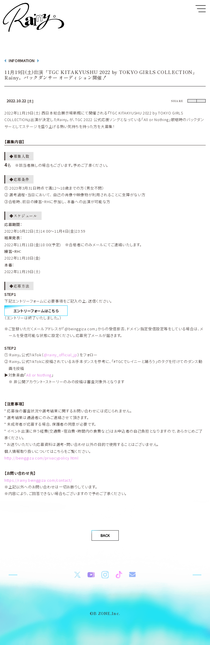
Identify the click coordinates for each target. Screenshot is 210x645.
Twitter (178, 103)
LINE (197, 103)
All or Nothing (38, 377)
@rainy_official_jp (60, 357)
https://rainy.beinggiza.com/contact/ (38, 482)
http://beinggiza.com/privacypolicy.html (41, 460)
